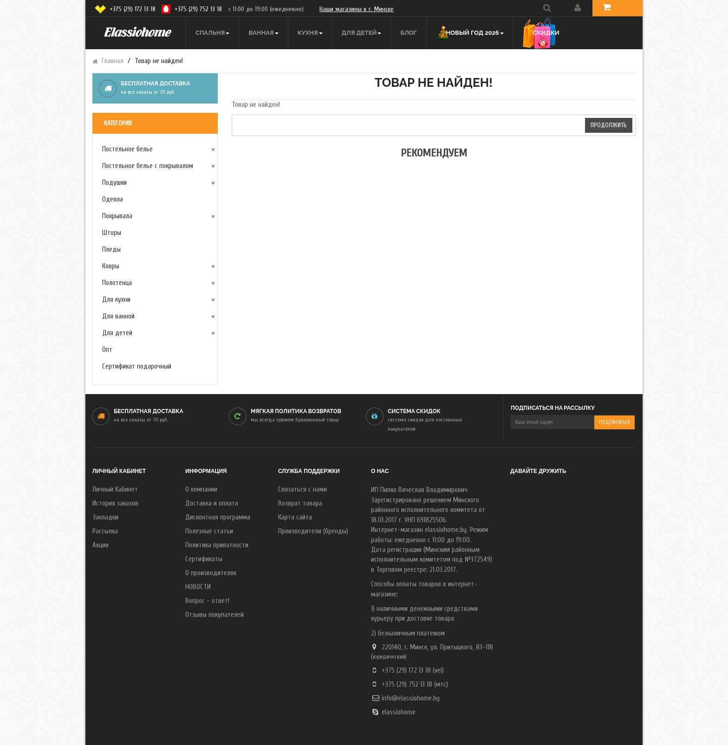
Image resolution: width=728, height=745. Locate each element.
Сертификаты (203, 559)
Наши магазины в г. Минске (356, 9)
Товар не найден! (159, 61)
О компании (201, 489)
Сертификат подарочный (136, 366)
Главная (113, 61)
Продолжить (609, 125)
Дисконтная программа (217, 517)
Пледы (111, 249)
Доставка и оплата (211, 503)
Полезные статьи (209, 531)
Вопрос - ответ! (207, 601)
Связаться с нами (302, 489)
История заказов (115, 503)
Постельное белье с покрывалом (147, 166)
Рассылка (105, 531)
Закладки (105, 517)
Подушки (114, 183)
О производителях (210, 573)
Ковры (110, 266)
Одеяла (112, 199)
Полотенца (117, 283)
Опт (107, 350)
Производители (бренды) (313, 531)
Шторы (111, 233)
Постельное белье (127, 149)
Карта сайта (295, 517)
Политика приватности (216, 545)
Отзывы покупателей (214, 615)
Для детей (117, 333)
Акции (100, 545)
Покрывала (117, 216)
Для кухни (116, 300)
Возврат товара (300, 503)
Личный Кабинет (115, 489)
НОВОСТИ (198, 587)
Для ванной (118, 316)
